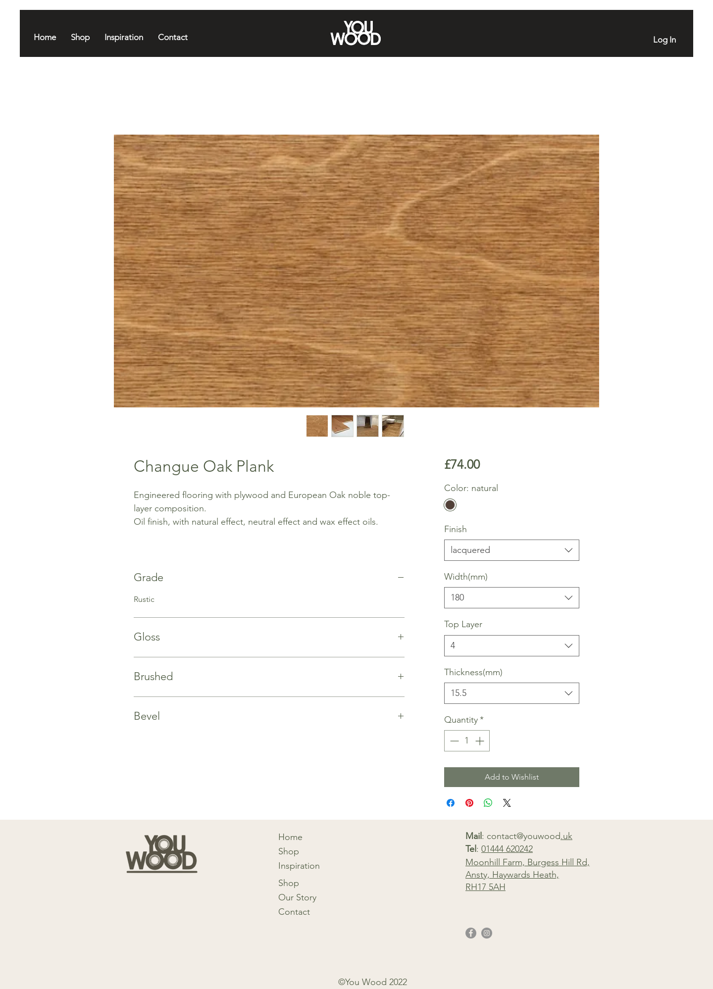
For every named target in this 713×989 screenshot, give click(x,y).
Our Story (297, 897)
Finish (455, 529)
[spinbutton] (467, 741)
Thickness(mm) (473, 672)
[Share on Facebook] (451, 803)
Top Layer (463, 624)
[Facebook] (470, 933)
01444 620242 (507, 848)
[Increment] (480, 741)
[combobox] (511, 550)
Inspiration (299, 865)
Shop (288, 851)
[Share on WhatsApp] (488, 803)
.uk (566, 836)
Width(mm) (466, 576)
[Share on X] (507, 803)
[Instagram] (486, 933)
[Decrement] (453, 741)
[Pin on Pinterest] (469, 803)
